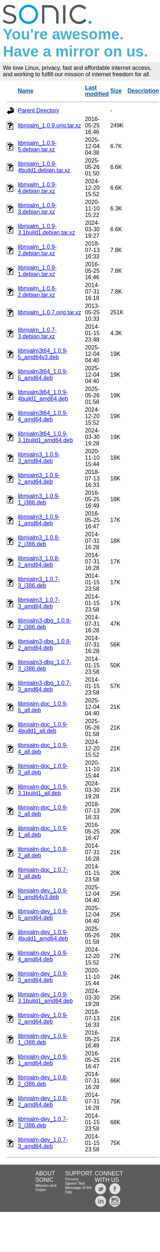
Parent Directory (38, 110)
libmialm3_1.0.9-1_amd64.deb (39, 520)
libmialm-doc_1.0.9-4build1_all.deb (43, 727)
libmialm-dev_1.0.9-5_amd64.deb (43, 914)
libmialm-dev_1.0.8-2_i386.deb (43, 1080)
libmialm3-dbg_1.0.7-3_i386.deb (44, 665)
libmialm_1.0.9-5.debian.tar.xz (37, 146)
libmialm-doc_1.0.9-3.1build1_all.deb (43, 790)
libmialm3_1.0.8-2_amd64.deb (39, 561)
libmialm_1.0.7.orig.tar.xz (49, 312)
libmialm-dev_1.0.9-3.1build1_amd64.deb (45, 997)
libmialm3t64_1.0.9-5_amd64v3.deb (43, 354)
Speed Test (75, 1183)
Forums (71, 1179)
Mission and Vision (45, 1187)
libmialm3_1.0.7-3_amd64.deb (39, 603)
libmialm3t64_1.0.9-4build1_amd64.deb (43, 395)
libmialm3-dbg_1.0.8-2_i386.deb (44, 624)
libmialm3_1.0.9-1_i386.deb (39, 499)
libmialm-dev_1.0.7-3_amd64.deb (43, 1143)
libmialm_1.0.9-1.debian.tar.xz (37, 271)
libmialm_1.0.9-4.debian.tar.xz (37, 188)
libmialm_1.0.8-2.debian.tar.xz (37, 291)
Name (26, 91)
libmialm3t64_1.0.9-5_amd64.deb (43, 374)
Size (116, 91)
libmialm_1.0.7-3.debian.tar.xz (37, 333)
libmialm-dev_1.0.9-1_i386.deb (43, 1039)
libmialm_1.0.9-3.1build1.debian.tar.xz (46, 229)
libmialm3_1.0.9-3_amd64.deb (39, 457)
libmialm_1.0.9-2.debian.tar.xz (37, 250)
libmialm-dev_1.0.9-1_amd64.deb (43, 1060)
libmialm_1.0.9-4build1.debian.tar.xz (44, 167)
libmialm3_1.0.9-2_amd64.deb (39, 478)
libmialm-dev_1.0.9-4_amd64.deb (43, 956)
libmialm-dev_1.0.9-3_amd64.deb (43, 977)
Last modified (97, 90)
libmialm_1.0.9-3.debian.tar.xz (37, 208)
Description (143, 91)
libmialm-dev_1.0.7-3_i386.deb (43, 1122)
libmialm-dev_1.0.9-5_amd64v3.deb (43, 894)
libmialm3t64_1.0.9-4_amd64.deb (43, 416)
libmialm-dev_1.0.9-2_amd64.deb (43, 1018)
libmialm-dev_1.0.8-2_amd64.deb (43, 1101)
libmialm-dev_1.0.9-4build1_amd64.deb (43, 935)
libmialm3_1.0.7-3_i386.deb (39, 582)
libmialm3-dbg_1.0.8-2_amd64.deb (44, 644)
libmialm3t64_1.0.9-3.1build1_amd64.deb (45, 437)
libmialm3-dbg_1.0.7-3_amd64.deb (44, 686)
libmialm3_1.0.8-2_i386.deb (39, 541)
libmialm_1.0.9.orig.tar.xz (49, 125)
